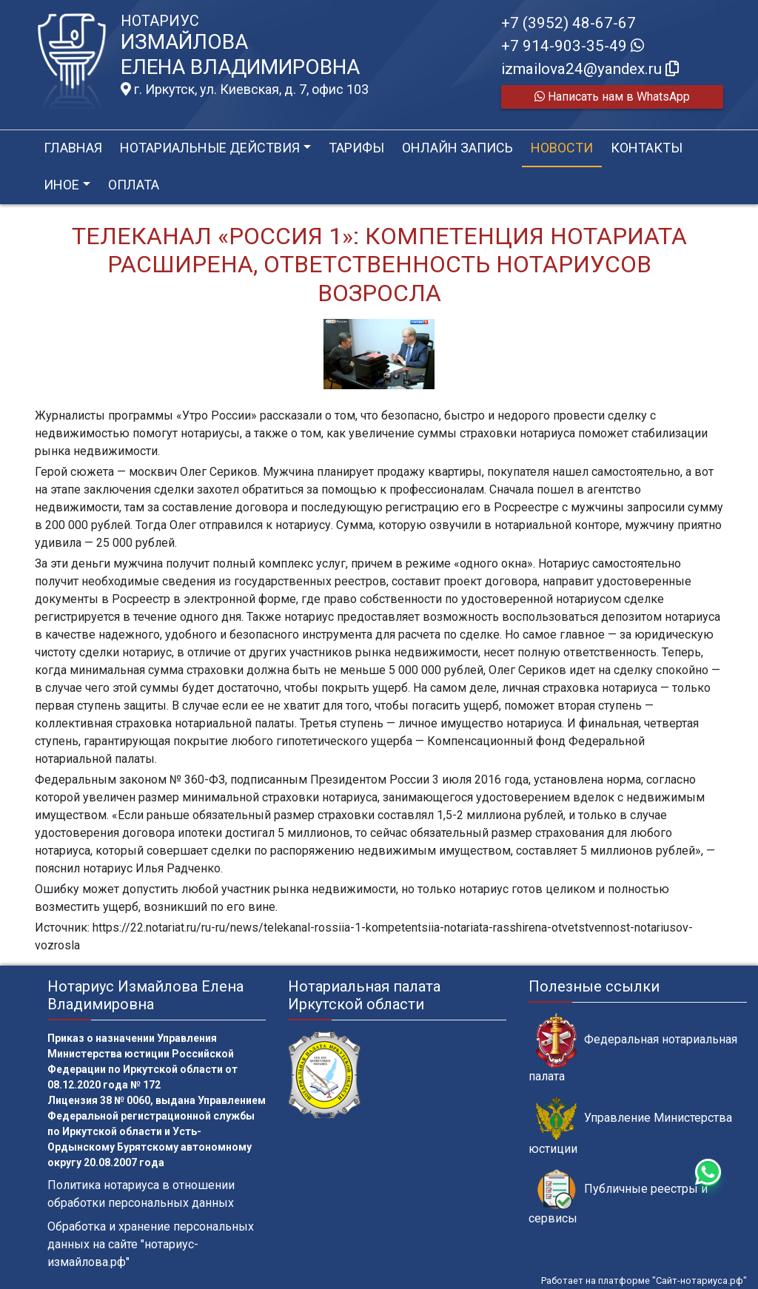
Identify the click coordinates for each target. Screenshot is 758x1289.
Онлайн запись (457, 147)
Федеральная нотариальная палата (633, 1048)
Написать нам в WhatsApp (612, 97)
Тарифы (356, 147)
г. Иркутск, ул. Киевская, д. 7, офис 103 (245, 89)
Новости (562, 147)
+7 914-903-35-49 (572, 46)
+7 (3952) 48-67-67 (568, 23)
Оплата (133, 184)
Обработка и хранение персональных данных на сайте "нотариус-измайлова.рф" (150, 1244)
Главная (73, 147)
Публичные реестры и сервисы (618, 1197)
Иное (61, 184)
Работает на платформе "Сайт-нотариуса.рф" (644, 1280)
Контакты (646, 147)
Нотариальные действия (210, 147)
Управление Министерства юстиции (630, 1126)
